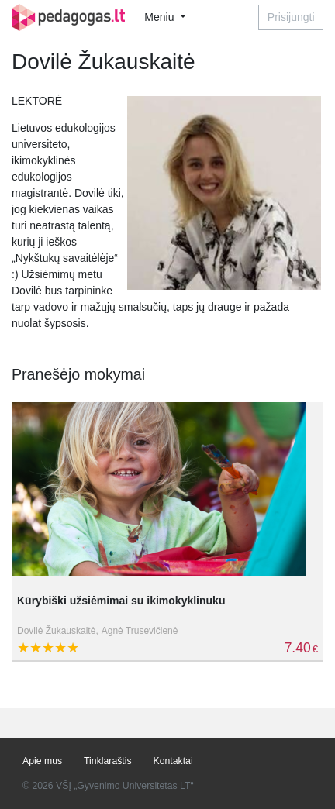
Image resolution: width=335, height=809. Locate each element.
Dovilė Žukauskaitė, (57, 630)
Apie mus (42, 761)
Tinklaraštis (108, 761)
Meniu (160, 17)
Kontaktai (173, 761)
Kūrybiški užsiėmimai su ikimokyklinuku (121, 600)
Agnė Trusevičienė (140, 630)
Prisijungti (291, 17)
